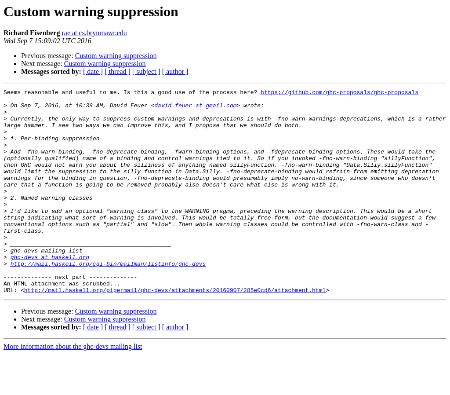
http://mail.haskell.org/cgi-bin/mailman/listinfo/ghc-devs (108, 299)
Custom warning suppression (116, 55)
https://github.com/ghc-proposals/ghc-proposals (339, 93)
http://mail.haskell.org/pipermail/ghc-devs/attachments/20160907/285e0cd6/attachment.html (175, 331)
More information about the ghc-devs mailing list (73, 387)
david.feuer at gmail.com (195, 109)
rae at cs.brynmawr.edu (94, 33)
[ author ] (175, 71)
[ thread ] (118, 71)
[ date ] (93, 71)
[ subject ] (146, 71)
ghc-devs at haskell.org (50, 291)
